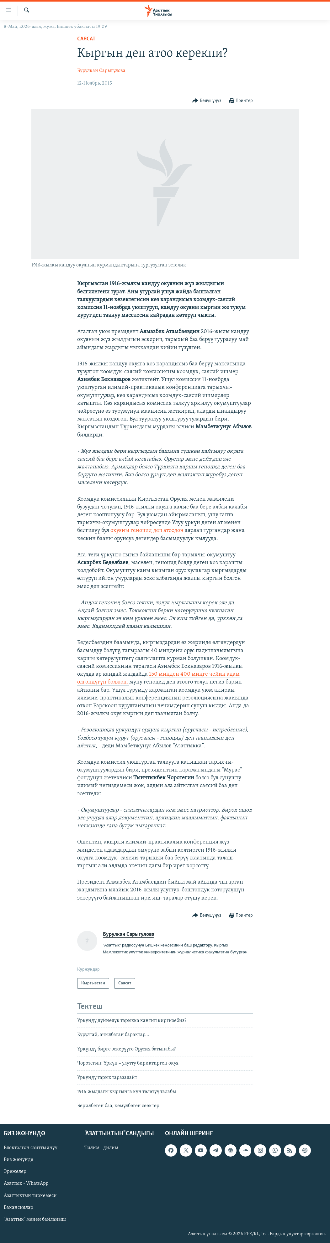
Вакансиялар (18, 1207)
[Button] (206, 101)
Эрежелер (15, 1171)
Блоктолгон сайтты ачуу (30, 1147)
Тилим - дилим (101, 1147)
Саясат (86, 39)
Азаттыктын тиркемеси (30, 1195)
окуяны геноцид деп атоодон (147, 531)
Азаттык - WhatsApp (26, 1183)
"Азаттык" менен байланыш (35, 1219)
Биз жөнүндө (18, 1159)
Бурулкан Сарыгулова (101, 70)
